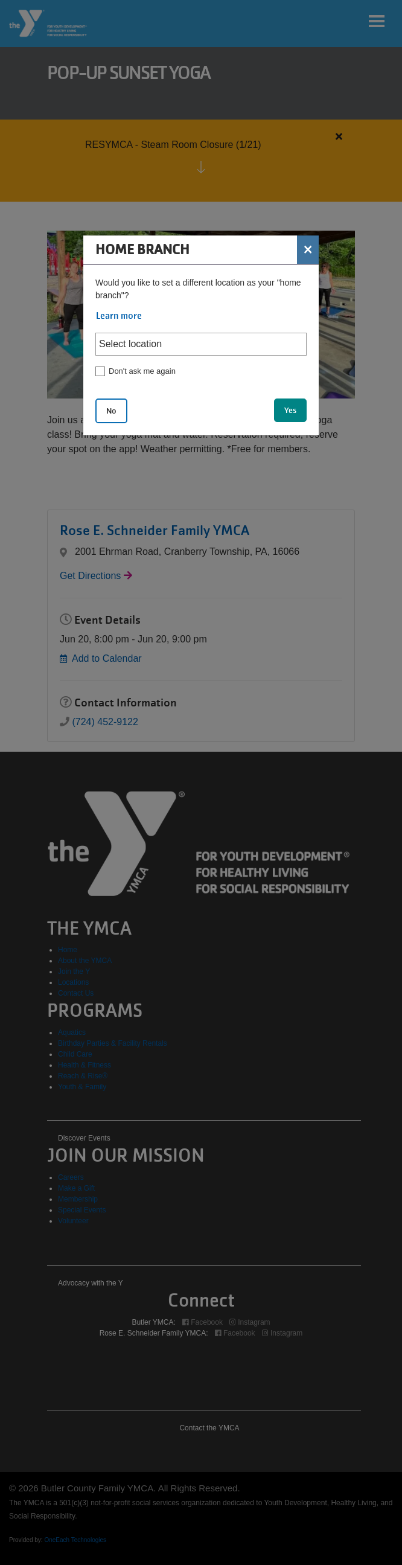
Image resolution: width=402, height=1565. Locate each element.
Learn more (119, 316)
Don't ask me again (142, 371)
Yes (290, 410)
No (111, 411)
